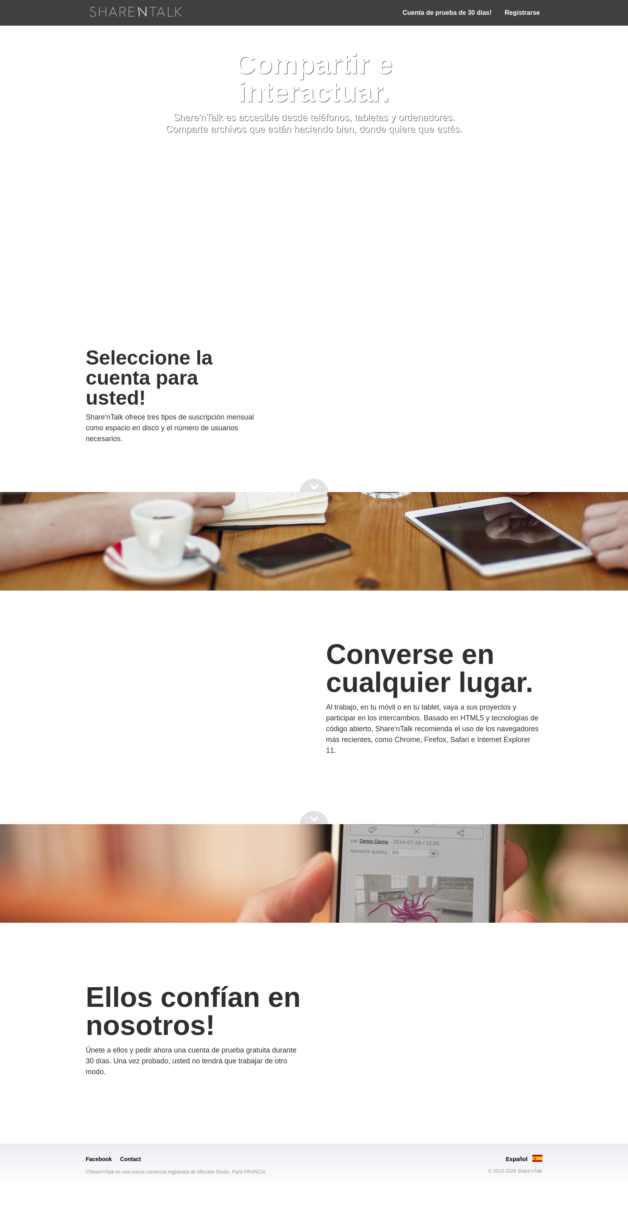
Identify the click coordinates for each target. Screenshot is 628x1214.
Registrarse (522, 12)
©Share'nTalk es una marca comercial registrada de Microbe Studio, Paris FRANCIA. (176, 1172)
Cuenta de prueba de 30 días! (447, 12)
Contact (130, 1159)
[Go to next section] (314, 156)
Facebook (99, 1159)
